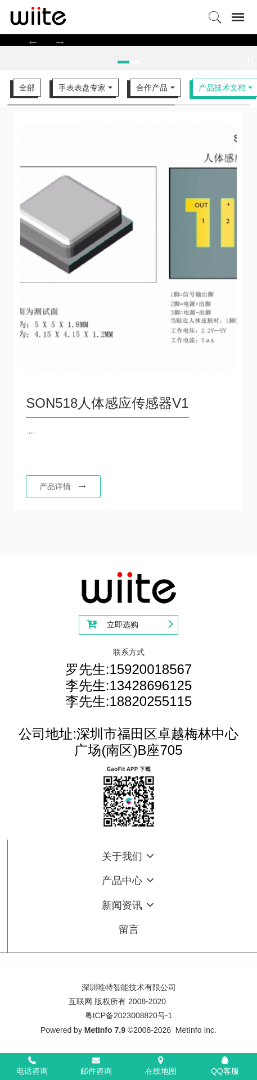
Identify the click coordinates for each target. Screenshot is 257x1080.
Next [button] (251, 63)
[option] (128, 40)
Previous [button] (5, 63)
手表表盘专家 (82, 87)
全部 (27, 87)
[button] (33, 42)
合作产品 (152, 87)
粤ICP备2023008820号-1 (129, 1015)
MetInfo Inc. (196, 1030)
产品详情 (62, 486)
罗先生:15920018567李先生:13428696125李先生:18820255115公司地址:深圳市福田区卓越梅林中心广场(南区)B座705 (128, 710)
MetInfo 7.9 (104, 1030)
